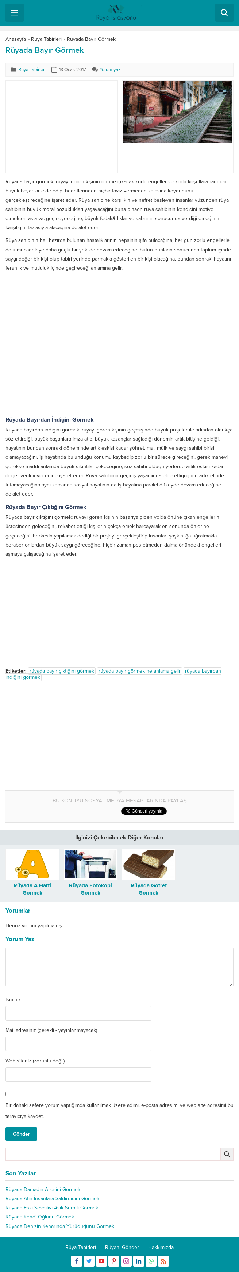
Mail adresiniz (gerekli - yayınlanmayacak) (51, 1030)
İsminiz (13, 999)
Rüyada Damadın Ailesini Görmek (42, 1189)
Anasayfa (15, 39)
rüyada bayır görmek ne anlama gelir (140, 671)
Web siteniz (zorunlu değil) (35, 1061)
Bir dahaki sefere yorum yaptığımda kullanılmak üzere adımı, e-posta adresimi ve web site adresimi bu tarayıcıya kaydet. (119, 1110)
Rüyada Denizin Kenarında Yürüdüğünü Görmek (59, 1226)
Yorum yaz (110, 70)
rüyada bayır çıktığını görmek (62, 671)
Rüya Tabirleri (46, 39)
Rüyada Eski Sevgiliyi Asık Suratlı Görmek (51, 1208)
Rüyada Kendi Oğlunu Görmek (39, 1217)
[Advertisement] (61, 126)
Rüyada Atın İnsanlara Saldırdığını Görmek (52, 1198)
